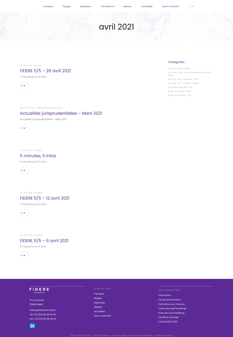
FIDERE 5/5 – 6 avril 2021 (44, 241)
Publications (177, 95)
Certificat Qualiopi (168, 317)
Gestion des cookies (163, 335)
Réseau (98, 306)
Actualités (176, 68)
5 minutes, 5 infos (38, 156)
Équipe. (98, 298)
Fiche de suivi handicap (171, 312)
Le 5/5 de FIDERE (31, 65)
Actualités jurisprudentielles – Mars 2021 (61, 113)
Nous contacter (102, 315)
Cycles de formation (169, 299)
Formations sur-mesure (171, 304)
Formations (164, 295)
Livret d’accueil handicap (172, 308)
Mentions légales (119, 335)
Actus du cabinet (180, 79)
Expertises (99, 302)
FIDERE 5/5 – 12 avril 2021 (45, 198)
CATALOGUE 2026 (167, 321)
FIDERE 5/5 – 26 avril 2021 (45, 71)
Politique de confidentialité (140, 335)
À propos (99, 293)
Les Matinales (178, 87)
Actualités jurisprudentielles (41, 108)
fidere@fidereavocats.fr (43, 310)
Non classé (176, 91)
